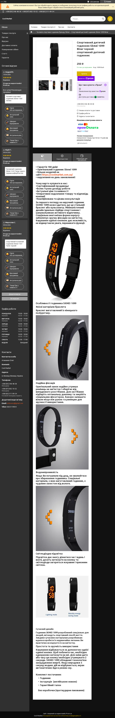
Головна (34, 27)
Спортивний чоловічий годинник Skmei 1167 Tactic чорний (15, 244)
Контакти (71, 27)
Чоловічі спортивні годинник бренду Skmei (53, 32)
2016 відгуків (94, 1)
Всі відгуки (15, 299)
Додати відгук (14, 294)
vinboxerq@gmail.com (15, 403)
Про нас (61, 27)
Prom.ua (69, 713)
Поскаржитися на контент (52, 715)
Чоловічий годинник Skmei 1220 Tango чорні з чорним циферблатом (15, 171)
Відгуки (5, 41)
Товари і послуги (47, 27)
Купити (84, 74)
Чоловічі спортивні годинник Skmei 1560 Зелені (14, 99)
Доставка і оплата (9, 45)
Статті (4, 54)
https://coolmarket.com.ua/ (57, 174)
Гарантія (5, 58)
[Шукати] (103, 18)
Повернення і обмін (10, 49)
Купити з (86, 78)
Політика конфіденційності (71, 715)
